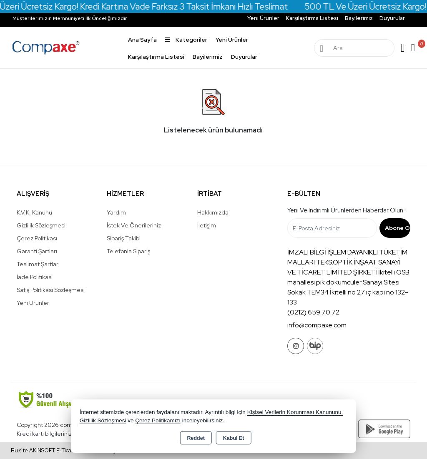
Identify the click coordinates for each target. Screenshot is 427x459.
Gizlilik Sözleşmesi (41, 225)
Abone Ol (397, 228)
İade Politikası (35, 277)
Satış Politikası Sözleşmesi (51, 290)
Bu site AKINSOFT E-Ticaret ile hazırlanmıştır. (66, 450)
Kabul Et (233, 438)
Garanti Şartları (37, 251)
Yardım (116, 212)
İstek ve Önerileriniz (134, 225)
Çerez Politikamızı (158, 420)
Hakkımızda (213, 212)
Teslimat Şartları (38, 264)
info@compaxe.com (317, 325)
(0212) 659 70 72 (313, 312)
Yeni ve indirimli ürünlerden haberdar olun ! (346, 210)
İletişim (206, 225)
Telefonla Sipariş (128, 251)
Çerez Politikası (37, 238)
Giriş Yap (402, 48)
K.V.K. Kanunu (34, 212)
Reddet (195, 438)
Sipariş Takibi (124, 238)
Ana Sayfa (142, 39)
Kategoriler (186, 39)
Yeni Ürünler (33, 303)
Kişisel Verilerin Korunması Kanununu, (295, 412)
